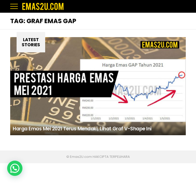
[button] (14, 168)
